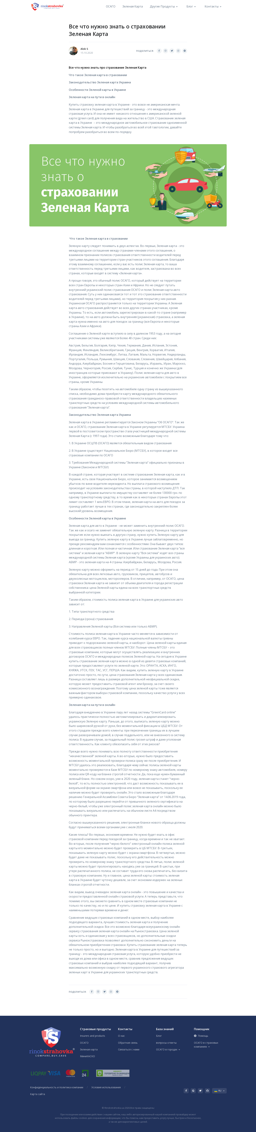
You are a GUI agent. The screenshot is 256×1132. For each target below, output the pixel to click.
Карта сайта (37, 1094)
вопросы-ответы (166, 1042)
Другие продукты (162, 6)
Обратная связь (128, 1042)
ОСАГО (110, 6)
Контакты (211, 6)
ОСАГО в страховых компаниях (206, 1044)
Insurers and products (92, 1035)
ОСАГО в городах (166, 1049)
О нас (121, 1035)
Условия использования (106, 1087)
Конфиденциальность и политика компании (56, 1087)
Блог (189, 6)
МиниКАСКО (87, 1056)
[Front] (47, 6)
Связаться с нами (128, 1049)
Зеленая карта (132, 6)
